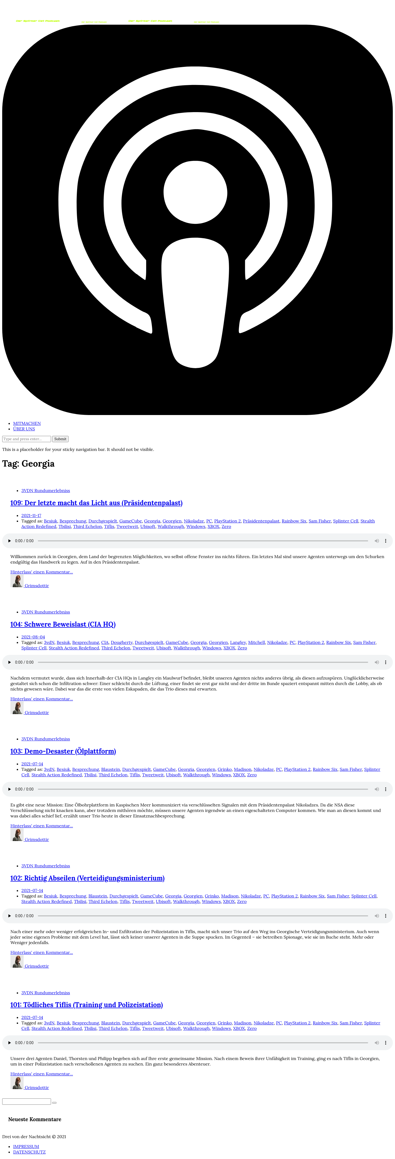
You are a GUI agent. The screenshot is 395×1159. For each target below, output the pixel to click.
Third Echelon (87, 526)
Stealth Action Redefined (74, 647)
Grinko (225, 769)
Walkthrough (170, 526)
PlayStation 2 (227, 521)
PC (209, 521)
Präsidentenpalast (261, 521)
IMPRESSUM (26, 1146)
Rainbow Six (294, 521)
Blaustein (110, 769)
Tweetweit (127, 526)
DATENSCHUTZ (29, 1152)
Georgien (172, 521)
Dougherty (121, 642)
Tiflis (109, 526)
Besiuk (50, 521)
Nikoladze (194, 521)
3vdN (49, 642)
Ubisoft (147, 526)
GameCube (130, 521)
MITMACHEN (27, 423)
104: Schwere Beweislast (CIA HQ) (62, 624)
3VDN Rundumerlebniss (45, 490)
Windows (196, 526)
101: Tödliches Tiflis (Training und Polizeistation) (86, 1005)
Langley (238, 642)
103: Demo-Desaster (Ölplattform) (63, 751)
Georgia (152, 521)
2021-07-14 (32, 763)
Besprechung (73, 521)
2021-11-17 (31, 515)
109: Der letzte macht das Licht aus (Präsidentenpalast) (96, 503)
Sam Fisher (320, 521)
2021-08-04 (33, 637)
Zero (226, 526)
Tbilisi (64, 526)
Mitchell (256, 642)
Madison (243, 769)
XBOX (213, 526)
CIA (105, 642)
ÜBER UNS (24, 428)
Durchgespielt (102, 521)
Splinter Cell (346, 521)
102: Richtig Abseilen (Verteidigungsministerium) (87, 878)
